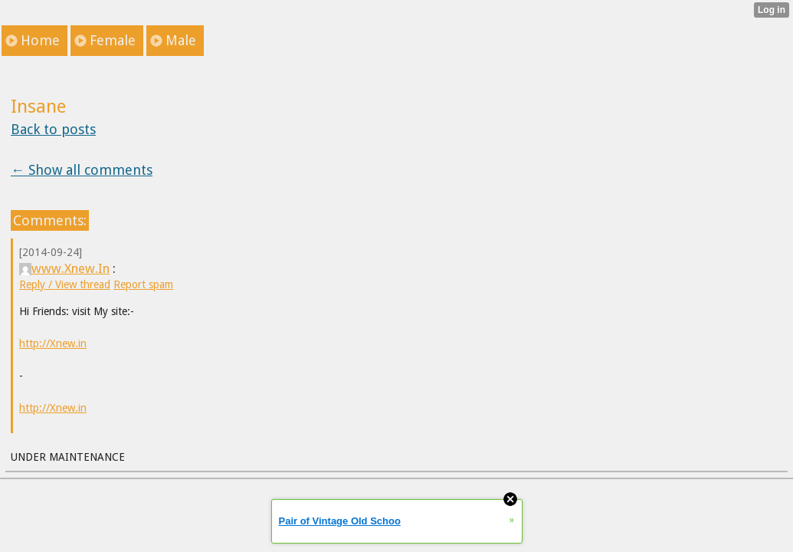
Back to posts (53, 129)
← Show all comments (81, 170)
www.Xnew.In (64, 268)
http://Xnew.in (53, 343)
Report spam (143, 284)
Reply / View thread (64, 284)
